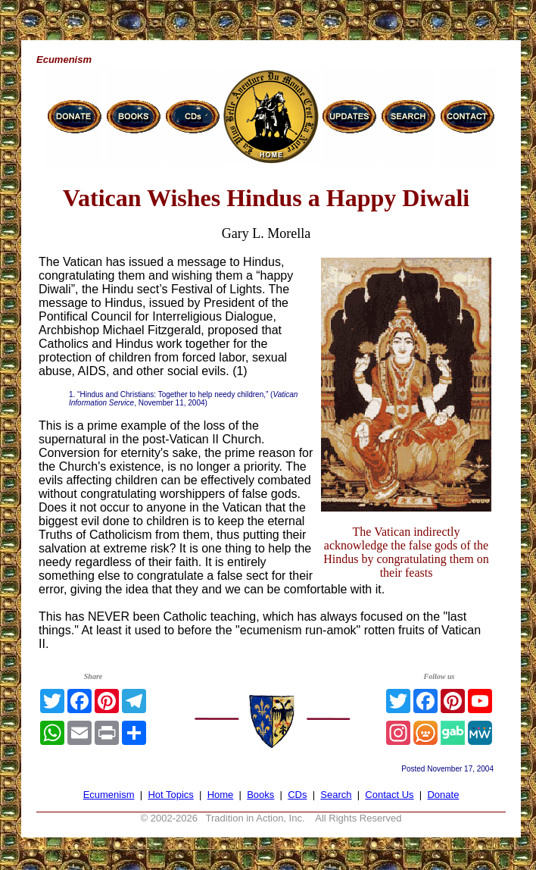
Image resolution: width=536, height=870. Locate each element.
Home (220, 794)
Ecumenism (109, 794)
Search (335, 794)
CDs (297, 794)
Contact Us (389, 794)
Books (260, 794)
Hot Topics (170, 794)
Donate (443, 794)
